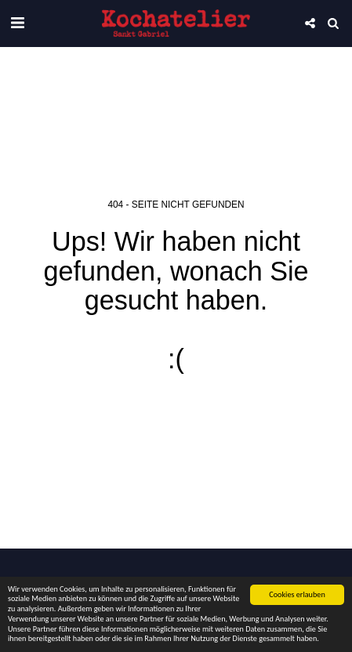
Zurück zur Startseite (176, 414)
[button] (17, 23)
